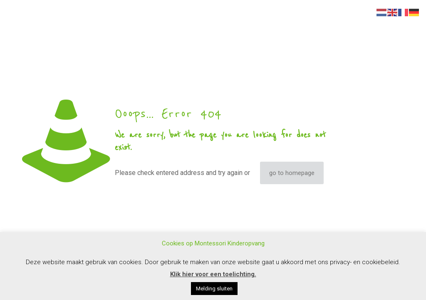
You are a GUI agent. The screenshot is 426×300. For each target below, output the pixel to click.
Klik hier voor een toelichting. (213, 274)
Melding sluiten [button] (214, 288)
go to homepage (292, 173)
